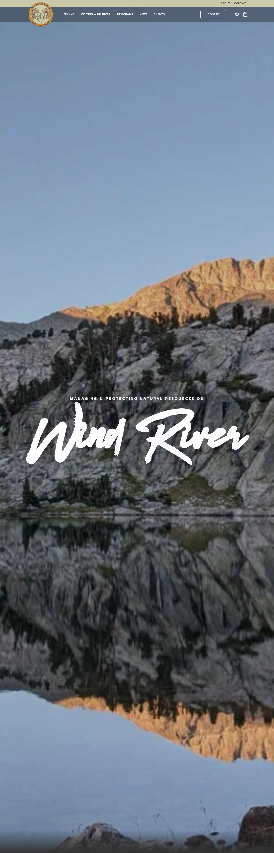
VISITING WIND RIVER (45, 760)
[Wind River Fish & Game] (40, 14)
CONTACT (240, 3)
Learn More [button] (222, 201)
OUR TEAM (37, 755)
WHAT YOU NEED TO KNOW (50, 777)
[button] (238, 14)
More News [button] (137, 688)
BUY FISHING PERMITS (45, 772)
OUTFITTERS (38, 782)
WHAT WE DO (40, 750)
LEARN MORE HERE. (209, 768)
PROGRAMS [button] (125, 14)
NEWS (143, 14)
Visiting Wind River (96, 14)
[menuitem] (225, 3)
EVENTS (159, 14)
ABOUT (225, 3)
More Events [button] (137, 284)
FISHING (69, 14)
